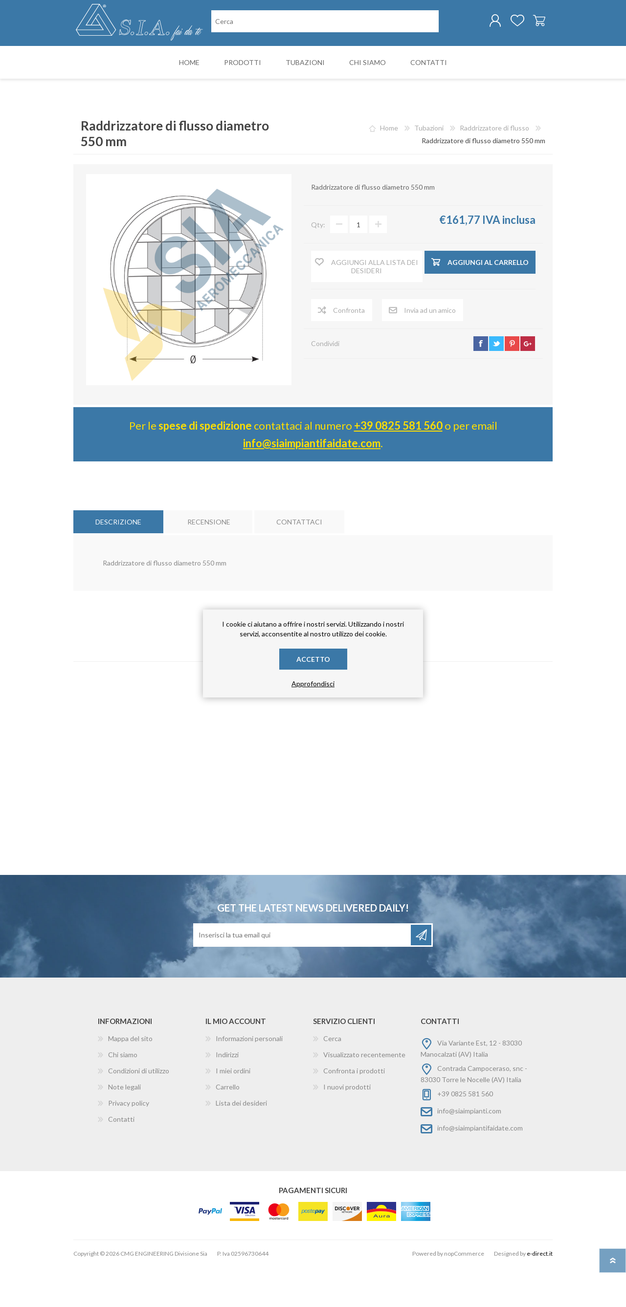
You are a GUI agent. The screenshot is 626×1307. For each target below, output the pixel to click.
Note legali (124, 1127)
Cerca (332, 1078)
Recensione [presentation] (208, 562)
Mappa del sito (130, 1078)
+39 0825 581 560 (398, 465)
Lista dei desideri (241, 1143)
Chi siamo (122, 1094)
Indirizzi (227, 1094)
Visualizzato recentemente (364, 1094)
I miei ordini (233, 1111)
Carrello (529, 24)
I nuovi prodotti (347, 1127)
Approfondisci (313, 683)
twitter (496, 383)
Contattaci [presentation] (299, 562)
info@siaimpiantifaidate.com (311, 483)
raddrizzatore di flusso (311, 723)
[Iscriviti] (303, 975)
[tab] (118, 561)
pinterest (512, 383)
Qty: (318, 265)
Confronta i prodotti (354, 1111)
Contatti (121, 1159)
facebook (480, 383)
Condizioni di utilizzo (138, 1111)
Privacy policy (128, 1143)
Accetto (313, 659)
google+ (527, 383)
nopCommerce (464, 1293)
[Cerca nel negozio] (262, 63)
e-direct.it (540, 1293)
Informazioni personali (249, 1078)
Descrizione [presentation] (118, 562)
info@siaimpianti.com (469, 1151)
